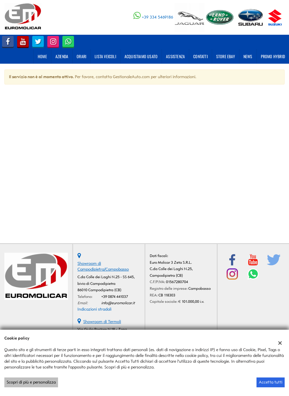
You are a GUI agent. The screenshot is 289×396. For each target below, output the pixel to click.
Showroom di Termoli (102, 321)
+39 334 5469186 (157, 17)
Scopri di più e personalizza (31, 382)
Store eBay (225, 56)
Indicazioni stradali (94, 309)
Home (42, 56)
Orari (81, 56)
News (247, 56)
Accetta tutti (270, 382)
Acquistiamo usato (141, 56)
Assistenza (175, 56)
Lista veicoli (105, 56)
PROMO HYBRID (273, 56)
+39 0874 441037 (114, 296)
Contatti (200, 56)
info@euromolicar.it (118, 302)
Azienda (61, 56)
